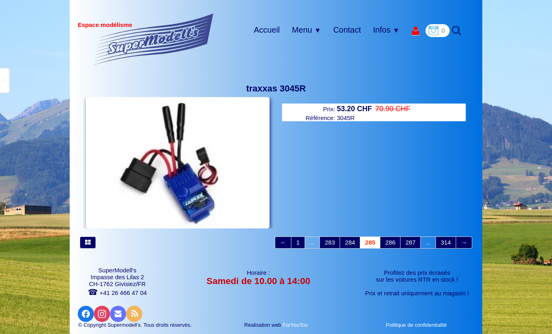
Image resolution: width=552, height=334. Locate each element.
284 (350, 242)
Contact (347, 29)
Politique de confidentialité (417, 325)
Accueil (267, 29)
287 (410, 242)
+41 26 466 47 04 (117, 292)
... (312, 242)
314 (446, 242)
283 (330, 242)
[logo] (153, 39)
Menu (306, 29)
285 (370, 242)
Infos (386, 29)
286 (390, 242)
